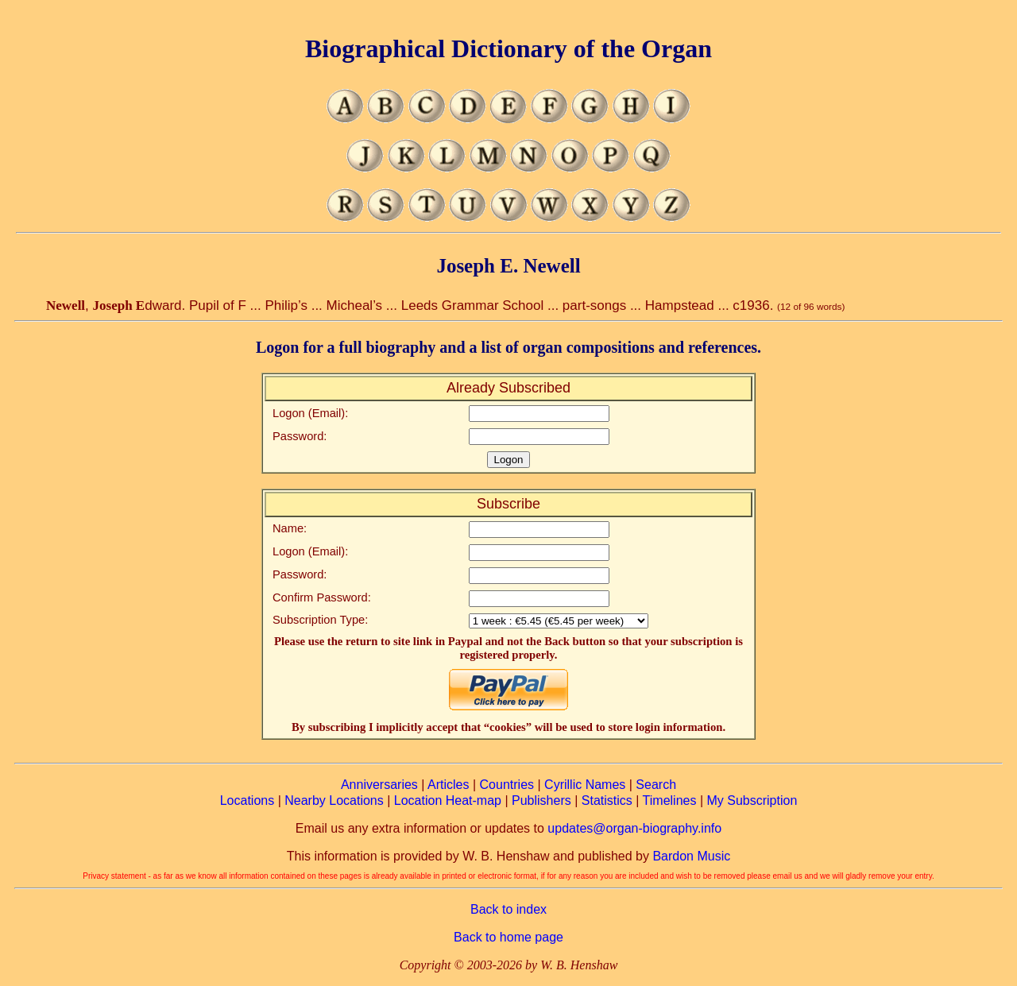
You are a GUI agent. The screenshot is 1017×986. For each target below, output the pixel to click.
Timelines (670, 800)
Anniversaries (379, 784)
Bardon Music (691, 856)
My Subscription (751, 800)
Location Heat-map (447, 800)
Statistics (607, 800)
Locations (247, 800)
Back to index (508, 909)
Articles (448, 784)
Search (656, 784)
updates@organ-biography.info (634, 828)
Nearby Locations (334, 800)
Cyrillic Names (584, 784)
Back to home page (508, 937)
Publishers (541, 800)
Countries (507, 784)
